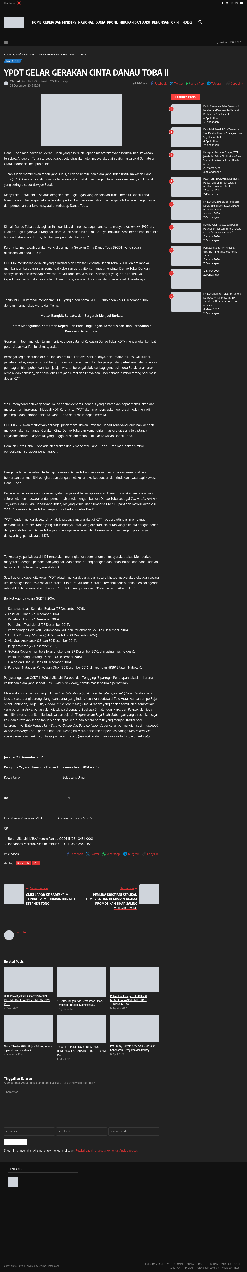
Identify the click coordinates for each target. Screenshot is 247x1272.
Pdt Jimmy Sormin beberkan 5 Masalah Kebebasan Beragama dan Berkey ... (132, 1048)
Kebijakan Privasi (231, 1267)
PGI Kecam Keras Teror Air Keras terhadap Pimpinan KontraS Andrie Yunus (220, 251)
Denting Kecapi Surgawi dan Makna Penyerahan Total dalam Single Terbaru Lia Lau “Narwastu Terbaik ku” (222, 228)
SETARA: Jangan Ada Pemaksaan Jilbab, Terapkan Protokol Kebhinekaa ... (80, 1003)
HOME (36, 22)
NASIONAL (85, 22)
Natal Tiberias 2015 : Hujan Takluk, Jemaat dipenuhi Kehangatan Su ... (28, 1048)
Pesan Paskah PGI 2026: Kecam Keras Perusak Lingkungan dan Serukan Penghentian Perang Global (221, 182)
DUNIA (100, 22)
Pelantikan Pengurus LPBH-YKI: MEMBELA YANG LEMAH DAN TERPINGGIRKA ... (128, 1000)
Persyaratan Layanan (208, 1267)
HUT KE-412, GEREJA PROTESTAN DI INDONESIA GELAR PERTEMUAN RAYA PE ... (27, 1000)
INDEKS (187, 22)
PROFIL (112, 22)
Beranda (9, 54)
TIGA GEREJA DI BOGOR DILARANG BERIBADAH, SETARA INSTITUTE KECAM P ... (81, 1050)
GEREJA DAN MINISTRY (59, 22)
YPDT (36, 863)
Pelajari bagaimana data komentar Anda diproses (107, 1150)
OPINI (175, 22)
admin (21, 81)
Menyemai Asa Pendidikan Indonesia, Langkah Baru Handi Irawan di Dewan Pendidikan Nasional (222, 205)
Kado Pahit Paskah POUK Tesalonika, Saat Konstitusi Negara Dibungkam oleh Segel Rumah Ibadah (223, 133)
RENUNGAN (160, 22)
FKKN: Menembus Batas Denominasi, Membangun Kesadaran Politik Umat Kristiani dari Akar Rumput (221, 110)
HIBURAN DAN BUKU (135, 22)
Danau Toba (23, 863)
